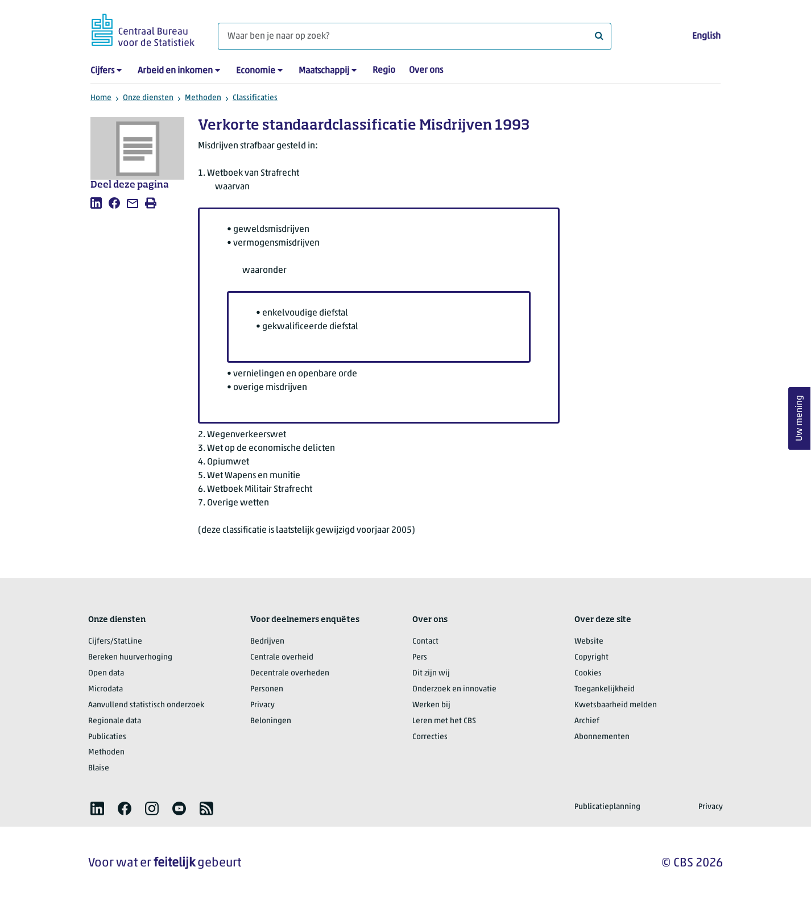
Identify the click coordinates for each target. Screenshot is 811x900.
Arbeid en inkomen (175, 71)
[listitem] (96, 203)
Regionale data (114, 721)
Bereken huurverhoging (130, 657)
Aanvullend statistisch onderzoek (146, 705)
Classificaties (255, 98)
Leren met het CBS (444, 721)
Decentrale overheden (289, 673)
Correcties (430, 737)
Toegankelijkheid (604, 689)
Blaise (98, 768)
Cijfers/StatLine (115, 641)
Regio (384, 70)
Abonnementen (602, 737)
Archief (586, 721)
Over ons (426, 70)
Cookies (588, 673)
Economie (255, 71)
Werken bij (431, 705)
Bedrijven (267, 641)
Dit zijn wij (431, 673)
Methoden (203, 98)
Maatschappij (324, 71)
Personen (266, 689)
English (706, 36)
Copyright (591, 657)
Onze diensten (148, 98)
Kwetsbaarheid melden (615, 705)
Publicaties (107, 737)
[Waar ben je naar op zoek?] (414, 36)
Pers (419, 657)
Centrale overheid (281, 657)
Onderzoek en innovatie (454, 689)
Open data (106, 673)
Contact (425, 641)
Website (588, 641)
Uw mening (799, 418)
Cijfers (102, 71)
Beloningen (270, 721)
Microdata (105, 689)
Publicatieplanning (607, 807)
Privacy (262, 705)
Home (100, 98)
